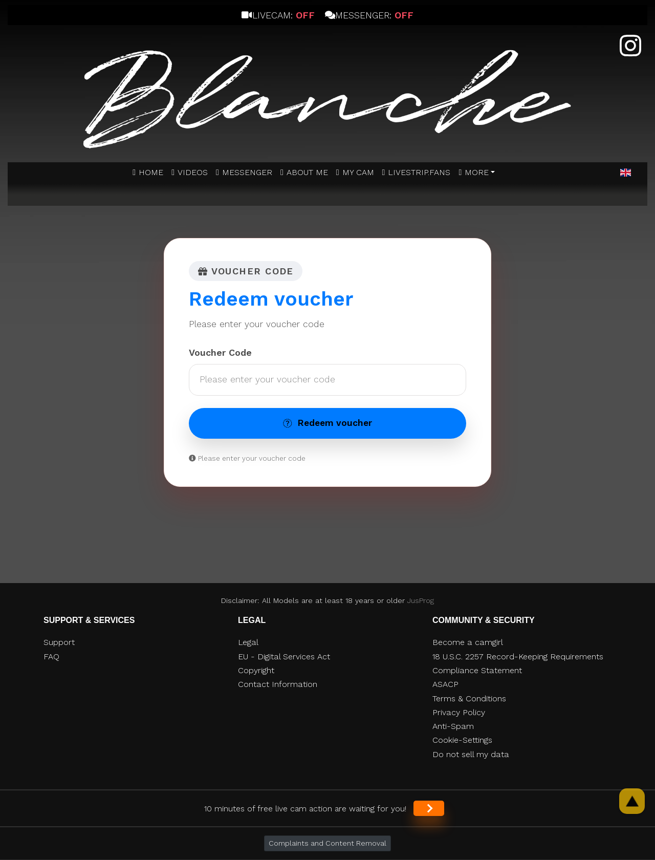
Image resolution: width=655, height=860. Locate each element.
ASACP (445, 684)
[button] (625, 173)
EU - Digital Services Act (284, 656)
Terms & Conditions (469, 698)
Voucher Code (220, 352)
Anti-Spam (453, 726)
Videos (193, 172)
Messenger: (369, 15)
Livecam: (278, 15)
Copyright (256, 670)
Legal (248, 642)
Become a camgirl (467, 642)
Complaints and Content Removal (327, 843)
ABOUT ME (307, 172)
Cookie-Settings (462, 740)
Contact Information (277, 684)
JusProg (420, 600)
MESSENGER (247, 172)
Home (151, 172)
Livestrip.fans (419, 172)
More (477, 172)
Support (59, 642)
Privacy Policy (458, 712)
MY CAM (358, 172)
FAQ (51, 656)
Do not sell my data (470, 754)
